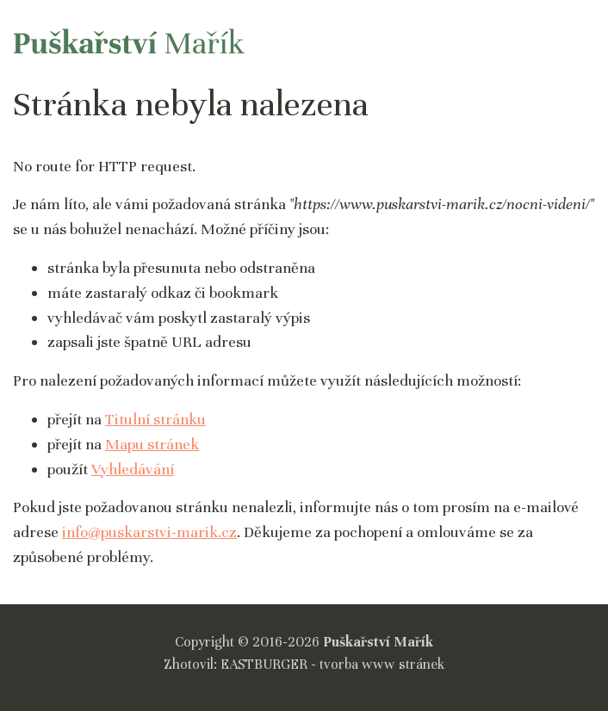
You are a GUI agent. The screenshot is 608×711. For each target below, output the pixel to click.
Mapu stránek (152, 444)
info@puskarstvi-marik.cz (149, 531)
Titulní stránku (155, 419)
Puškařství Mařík (378, 642)
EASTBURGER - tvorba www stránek (332, 664)
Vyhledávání (132, 469)
